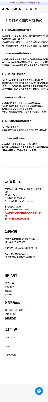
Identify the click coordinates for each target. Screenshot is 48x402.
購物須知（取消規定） (16, 310)
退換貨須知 (10, 314)
